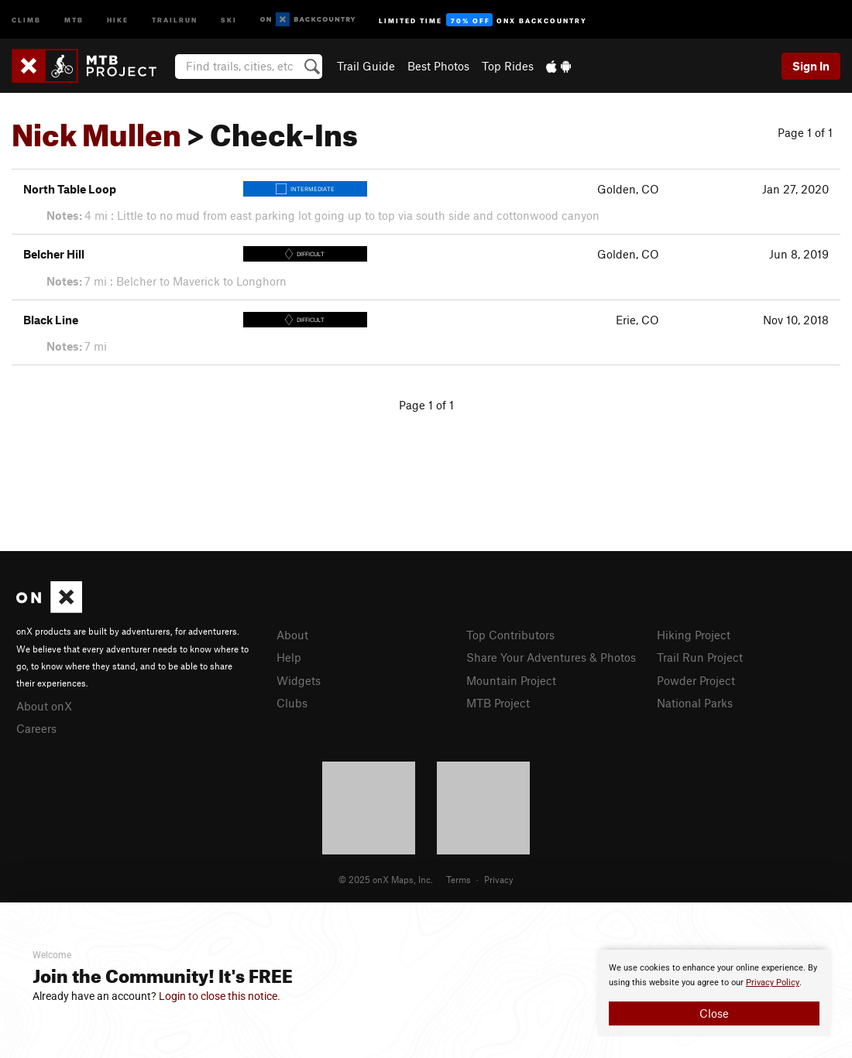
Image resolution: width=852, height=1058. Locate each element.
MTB (74, 19)
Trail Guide (366, 66)
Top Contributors (510, 635)
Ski (229, 19)
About (292, 635)
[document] (714, 992)
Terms (458, 879)
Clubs (292, 703)
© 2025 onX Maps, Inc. (385, 879)
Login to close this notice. (219, 996)
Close (714, 1013)
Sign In (811, 66)
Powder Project (696, 680)
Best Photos (438, 66)
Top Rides (508, 66)
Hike (118, 19)
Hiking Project (693, 635)
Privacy (499, 879)
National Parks (695, 703)
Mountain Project (511, 680)
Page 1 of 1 (805, 132)
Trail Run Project (700, 657)
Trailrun (175, 19)
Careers (36, 728)
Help (289, 657)
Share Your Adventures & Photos (551, 657)
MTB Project (498, 703)
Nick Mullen (96, 129)
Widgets (299, 680)
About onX (44, 706)
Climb (26, 19)
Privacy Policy (772, 983)
